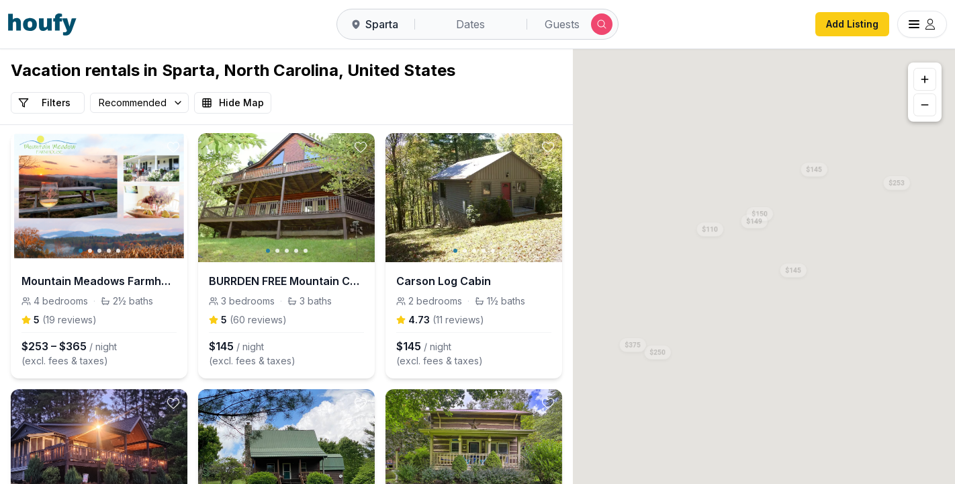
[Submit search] (601, 24)
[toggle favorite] (173, 147)
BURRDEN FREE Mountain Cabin (286, 281)
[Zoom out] (924, 104)
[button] (896, 180)
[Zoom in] (924, 79)
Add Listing (852, 24)
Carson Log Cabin (443, 281)
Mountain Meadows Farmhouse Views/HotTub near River (99, 281)
